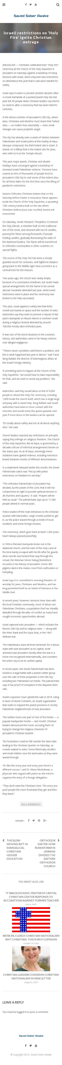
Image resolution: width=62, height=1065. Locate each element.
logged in (21, 1012)
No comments (31, 804)
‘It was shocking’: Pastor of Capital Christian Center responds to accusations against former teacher (31, 896)
